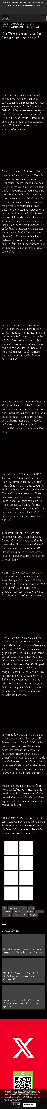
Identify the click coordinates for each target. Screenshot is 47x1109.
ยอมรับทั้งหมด (29, 1105)
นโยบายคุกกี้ (17, 1100)
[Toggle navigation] (43, 18)
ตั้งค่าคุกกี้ (16, 1105)
